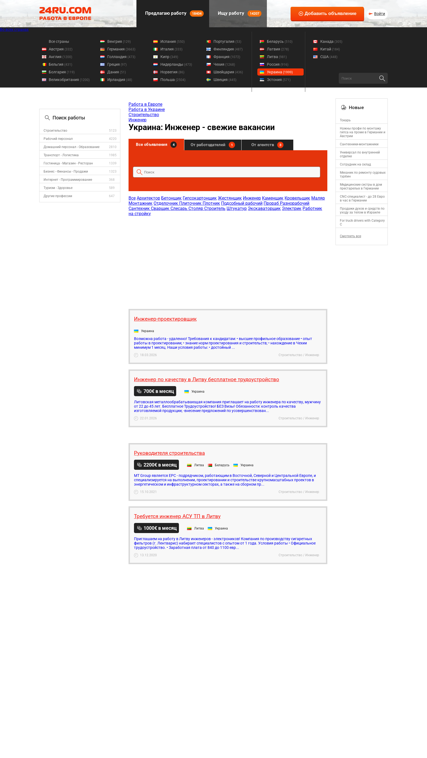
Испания (172, 41)
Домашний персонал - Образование (71, 147)
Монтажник (140, 203)
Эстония (279, 79)
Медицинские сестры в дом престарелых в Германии (361, 186)
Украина (280, 72)
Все (132, 198)
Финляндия (228, 49)
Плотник (211, 203)
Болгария (62, 72)
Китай (330, 49)
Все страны (59, 41)
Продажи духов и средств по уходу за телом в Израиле (362, 210)
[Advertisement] (228, 260)
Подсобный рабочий (242, 203)
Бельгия (60, 64)
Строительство (55, 131)
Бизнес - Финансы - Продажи (66, 171)
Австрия (60, 49)
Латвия (278, 49)
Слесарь (179, 208)
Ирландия (119, 79)
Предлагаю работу (174, 13)
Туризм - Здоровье (58, 188)
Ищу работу (239, 13)
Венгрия (119, 41)
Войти (379, 13)
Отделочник (166, 203)
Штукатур (237, 208)
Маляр (318, 198)
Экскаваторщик (264, 208)
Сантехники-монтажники (359, 144)
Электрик (291, 208)
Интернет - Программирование (68, 180)
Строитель (214, 208)
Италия (171, 49)
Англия (60, 57)
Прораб (272, 203)
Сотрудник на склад (355, 164)
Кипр (169, 57)
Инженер (138, 119)
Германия (121, 49)
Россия (277, 64)
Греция (117, 64)
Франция (226, 57)
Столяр (196, 208)
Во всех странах (14, 29)
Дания (116, 72)
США (328, 57)
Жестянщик (230, 198)
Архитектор (148, 198)
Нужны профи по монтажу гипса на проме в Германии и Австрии (362, 132)
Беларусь (279, 41)
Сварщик (160, 208)
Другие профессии (58, 196)
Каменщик (272, 198)
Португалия (227, 41)
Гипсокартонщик (200, 198)
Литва (277, 57)
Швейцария (228, 72)
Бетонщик (171, 198)
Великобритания (69, 79)
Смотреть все (350, 236)
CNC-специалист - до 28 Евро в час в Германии (362, 198)
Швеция (224, 79)
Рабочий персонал (58, 139)
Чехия (224, 64)
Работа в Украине (147, 109)
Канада (331, 41)
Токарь (345, 120)
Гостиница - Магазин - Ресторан (68, 163)
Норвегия (172, 72)
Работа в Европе (145, 104)
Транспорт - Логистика (61, 155)
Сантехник (140, 208)
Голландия (121, 57)
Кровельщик (297, 198)
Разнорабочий (294, 203)
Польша (172, 79)
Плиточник (191, 203)
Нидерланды (176, 64)
